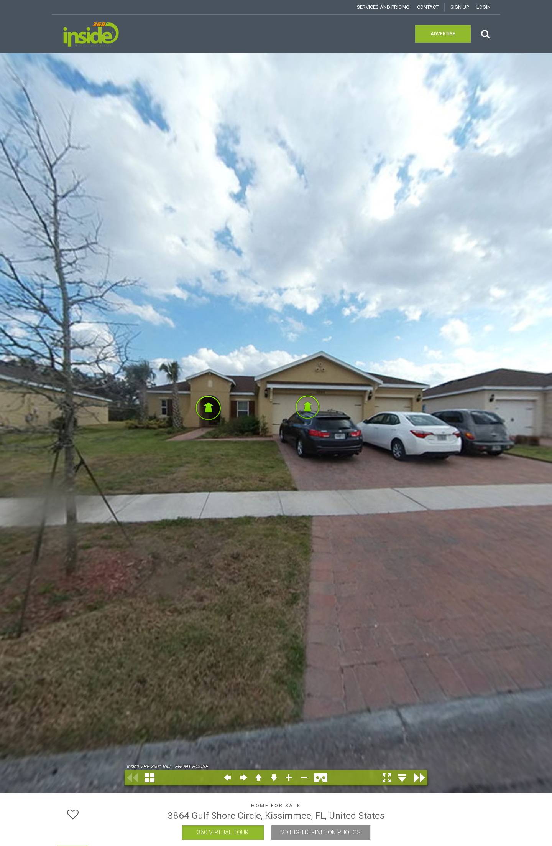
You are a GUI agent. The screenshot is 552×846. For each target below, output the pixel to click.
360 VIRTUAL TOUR (222, 832)
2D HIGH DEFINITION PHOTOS (321, 832)
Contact (428, 7)
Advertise (442, 33)
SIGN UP (459, 7)
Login (483, 7)
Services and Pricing (383, 7)
